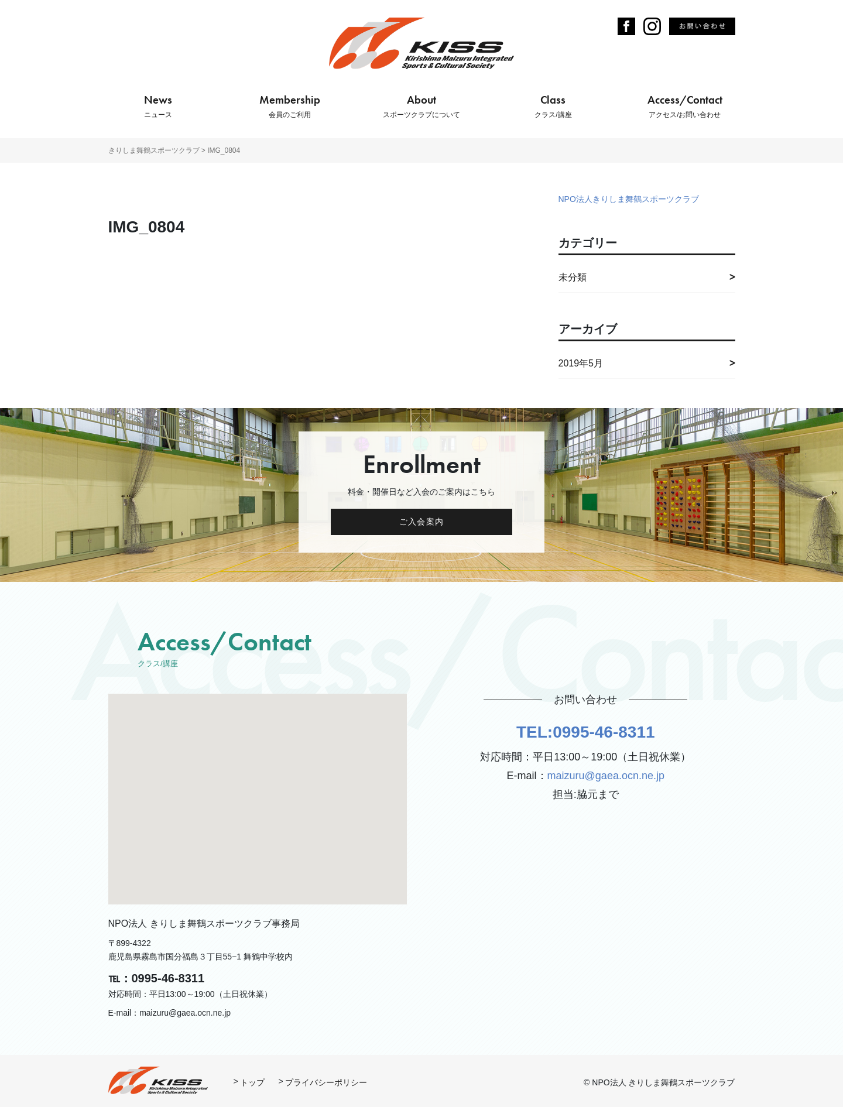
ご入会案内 (421, 521)
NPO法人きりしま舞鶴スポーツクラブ (628, 199)
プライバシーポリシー (326, 1082)
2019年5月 (581, 363)
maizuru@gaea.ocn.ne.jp (605, 776)
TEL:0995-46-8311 (585, 732)
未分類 (572, 277)
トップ (252, 1082)
